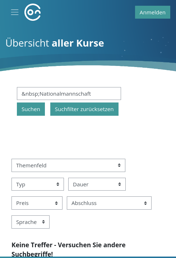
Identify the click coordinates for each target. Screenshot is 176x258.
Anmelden (153, 12)
